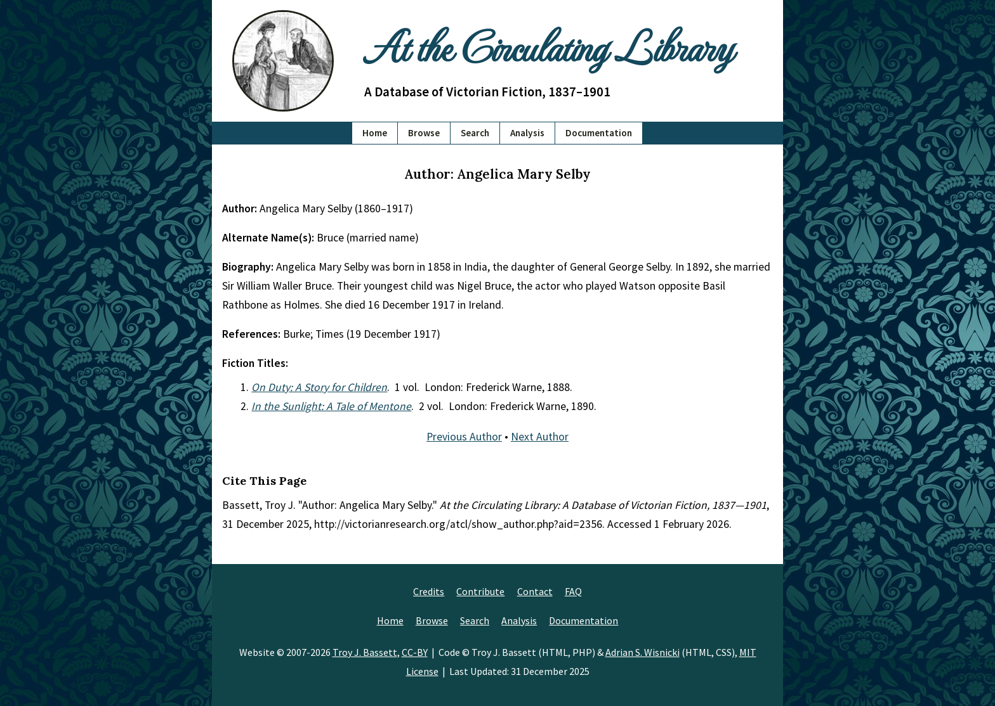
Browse (424, 133)
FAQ (573, 591)
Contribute (480, 591)
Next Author (540, 437)
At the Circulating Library (548, 45)
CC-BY (415, 652)
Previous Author (464, 437)
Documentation (598, 133)
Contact (535, 591)
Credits (428, 591)
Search (475, 133)
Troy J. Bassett (365, 652)
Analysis (527, 133)
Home (374, 133)
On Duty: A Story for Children (319, 387)
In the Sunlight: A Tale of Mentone (331, 406)
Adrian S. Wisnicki (642, 652)
